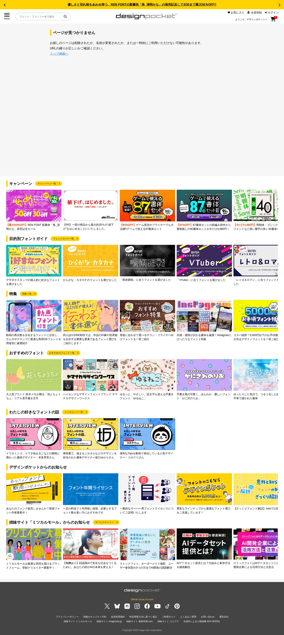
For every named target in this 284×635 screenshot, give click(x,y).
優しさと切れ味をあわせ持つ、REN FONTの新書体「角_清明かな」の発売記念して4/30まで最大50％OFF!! (142, 4)
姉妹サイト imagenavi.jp (109, 621)
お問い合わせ (208, 616)
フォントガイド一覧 (63, 238)
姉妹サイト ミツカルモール (78, 621)
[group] (33, 210)
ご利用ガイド (169, 616)
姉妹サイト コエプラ (168, 621)
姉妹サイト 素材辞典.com (139, 621)
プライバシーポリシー (67, 616)
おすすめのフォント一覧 (62, 353)
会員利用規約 (118, 616)
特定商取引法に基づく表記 (143, 616)
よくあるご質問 (188, 616)
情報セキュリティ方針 (94, 616)
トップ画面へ (59, 53)
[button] (4, 5)
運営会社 (224, 616)
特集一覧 (26, 293)
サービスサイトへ (104, 522)
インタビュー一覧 (74, 412)
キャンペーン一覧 (47, 183)
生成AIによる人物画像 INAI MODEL (201, 621)
